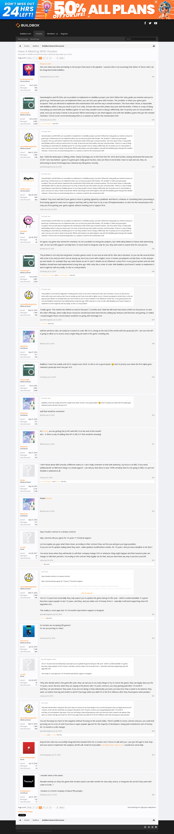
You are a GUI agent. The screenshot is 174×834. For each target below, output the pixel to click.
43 (36, 556)
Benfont (24, 346)
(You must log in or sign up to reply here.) (142, 807)
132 (36, 799)
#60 (153, 795)
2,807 (35, 121)
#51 (153, 444)
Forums (39, 33)
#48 (153, 344)
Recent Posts (34, 39)
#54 (153, 560)
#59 (153, 755)
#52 (153, 478)
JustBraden (44, 275)
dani (42, 564)
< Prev (29, 58)
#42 (153, 120)
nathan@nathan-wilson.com (112, 745)
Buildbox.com (25, 33)
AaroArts (24, 640)
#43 (153, 167)
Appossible (59, 54)
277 (36, 355)
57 (36, 766)
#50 (153, 415)
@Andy (45, 431)
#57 (153, 696)
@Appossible (45, 64)
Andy (22, 480)
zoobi (22, 547)
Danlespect (25, 791)
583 (36, 88)
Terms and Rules (152, 831)
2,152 (35, 489)
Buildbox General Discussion (37, 54)
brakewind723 (26, 79)
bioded (23, 231)
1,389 (35, 155)
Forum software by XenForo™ (34, 831)
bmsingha (51, 275)
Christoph (24, 112)
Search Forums (23, 39)
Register (64, 33)
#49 (153, 377)
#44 (153, 209)
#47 (153, 320)
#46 (153, 271)
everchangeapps (27, 757)
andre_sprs (25, 189)
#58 (153, 731)
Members (51, 33)
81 (36, 240)
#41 (153, 77)
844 (36, 197)
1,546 (35, 649)
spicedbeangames (46, 123)
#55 (153, 614)
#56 (153, 638)
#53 (153, 511)
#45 (153, 249)
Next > (62, 58)
